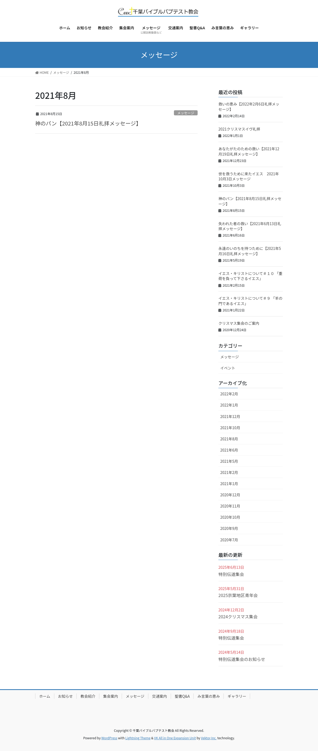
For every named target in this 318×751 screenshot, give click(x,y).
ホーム (44, 696)
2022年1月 (229, 405)
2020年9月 (229, 528)
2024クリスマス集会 (238, 616)
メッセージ (185, 112)
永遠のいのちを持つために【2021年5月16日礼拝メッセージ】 (249, 251)
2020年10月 (230, 517)
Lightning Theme (137, 738)
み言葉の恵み (208, 696)
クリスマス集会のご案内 (238, 323)
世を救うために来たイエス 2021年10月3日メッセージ (248, 176)
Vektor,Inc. (209, 738)
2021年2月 (229, 472)
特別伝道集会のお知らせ (241, 659)
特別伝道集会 (231, 574)
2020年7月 (229, 539)
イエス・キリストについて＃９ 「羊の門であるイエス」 (250, 300)
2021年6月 (229, 450)
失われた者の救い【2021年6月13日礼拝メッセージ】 (249, 226)
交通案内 (159, 696)
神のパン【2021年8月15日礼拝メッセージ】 (88, 123)
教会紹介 (87, 696)
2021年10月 (230, 427)
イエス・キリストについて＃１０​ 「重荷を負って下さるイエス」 (250, 276)
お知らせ (65, 696)
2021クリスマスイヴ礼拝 (239, 129)
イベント (227, 368)
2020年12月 (230, 494)
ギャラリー (236, 696)
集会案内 (110, 696)
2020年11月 (230, 506)
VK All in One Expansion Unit (175, 738)
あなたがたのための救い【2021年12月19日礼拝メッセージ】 (248, 151)
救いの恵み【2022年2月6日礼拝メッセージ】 (248, 106)
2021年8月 (229, 438)
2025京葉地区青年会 (238, 595)
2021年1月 (229, 483)
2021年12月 (230, 416)
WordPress (109, 738)
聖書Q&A (182, 696)
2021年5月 (229, 461)
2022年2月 (229, 393)
